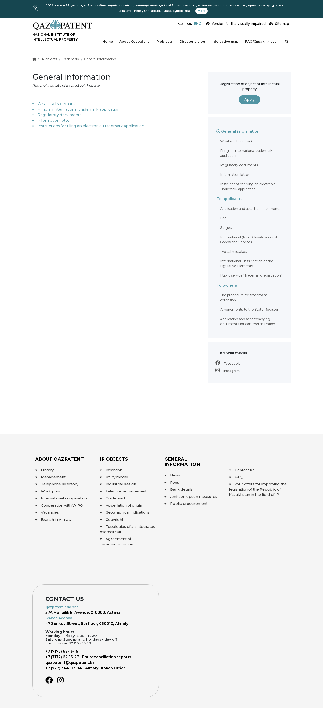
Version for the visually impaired (236, 24)
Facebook (227, 363)
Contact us (241, 470)
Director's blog (192, 41)
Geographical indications (125, 512)
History (44, 470)
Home (108, 41)
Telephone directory (56, 484)
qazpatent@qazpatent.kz (69, 662)
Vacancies (47, 512)
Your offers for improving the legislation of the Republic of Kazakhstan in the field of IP (258, 489)
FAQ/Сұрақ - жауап (262, 41)
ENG (197, 23)
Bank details (178, 489)
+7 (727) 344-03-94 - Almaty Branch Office (85, 668)
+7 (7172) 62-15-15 (61, 651)
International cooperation (61, 498)
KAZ (180, 24)
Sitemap (279, 24)
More (201, 11)
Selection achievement (123, 491)
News (172, 475)
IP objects (164, 41)
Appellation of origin (121, 505)
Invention (111, 470)
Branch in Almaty (53, 519)
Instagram (227, 371)
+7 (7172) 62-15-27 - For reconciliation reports (88, 657)
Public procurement (185, 503)
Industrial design (118, 484)
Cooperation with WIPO (59, 505)
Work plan (47, 491)
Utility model (114, 477)
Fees (171, 482)
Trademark (70, 59)
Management (50, 477)
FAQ (236, 477)
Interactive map (225, 41)
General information (100, 59)
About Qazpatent (134, 41)
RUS (189, 24)
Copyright (111, 519)
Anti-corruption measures (190, 496)
